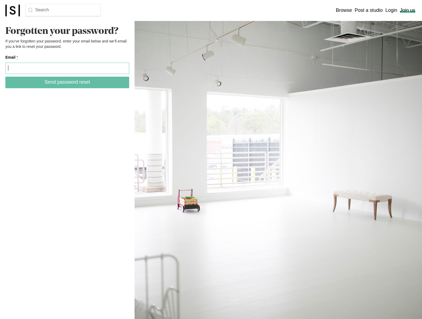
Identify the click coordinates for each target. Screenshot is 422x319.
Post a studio (369, 10)
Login (391, 10)
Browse (344, 10)
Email (11, 57)
